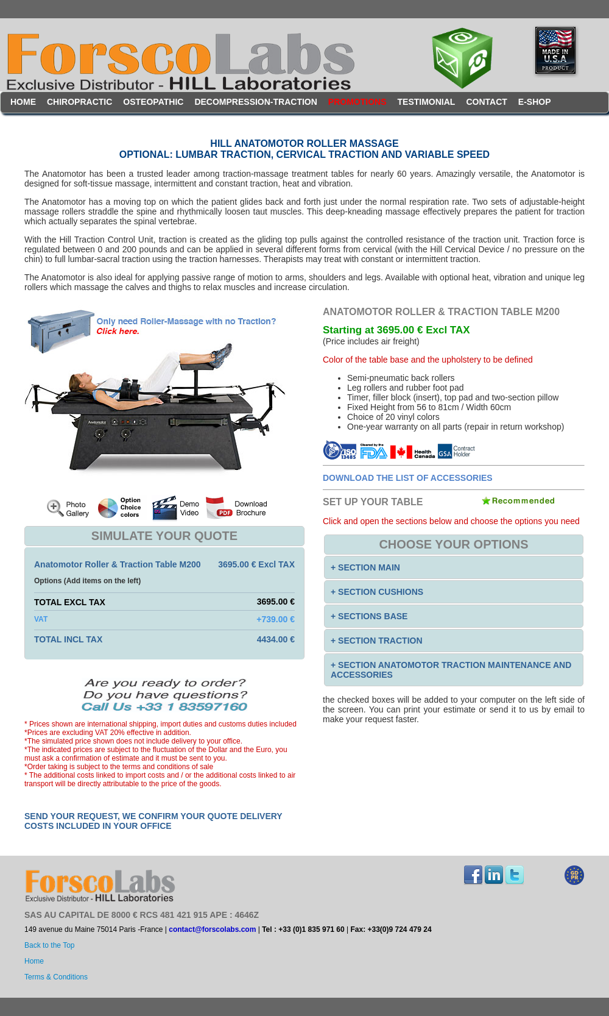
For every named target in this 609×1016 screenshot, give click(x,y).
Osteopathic (153, 102)
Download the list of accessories (408, 478)
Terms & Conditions (56, 977)
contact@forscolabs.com (212, 929)
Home (23, 102)
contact (486, 102)
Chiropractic (79, 102)
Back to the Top (49, 945)
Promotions (357, 102)
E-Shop (534, 102)
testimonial (427, 102)
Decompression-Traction (255, 102)
